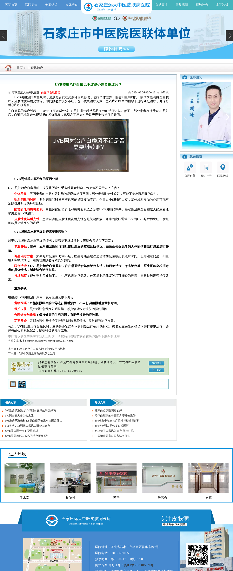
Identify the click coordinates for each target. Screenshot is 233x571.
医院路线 (223, 169)
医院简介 (31, 4)
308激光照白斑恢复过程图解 (112, 425)
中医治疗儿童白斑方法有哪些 (112, 435)
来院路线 (222, 4)
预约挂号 (202, 4)
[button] (3, 35)
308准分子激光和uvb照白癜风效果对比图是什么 (33, 420)
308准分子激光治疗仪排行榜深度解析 (117, 420)
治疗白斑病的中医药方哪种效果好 (115, 415)
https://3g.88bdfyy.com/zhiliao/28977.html (50, 340)
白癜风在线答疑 (50, 92)
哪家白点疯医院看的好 (108, 410)
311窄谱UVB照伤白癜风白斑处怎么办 (27, 425)
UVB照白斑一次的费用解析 (21, 430)
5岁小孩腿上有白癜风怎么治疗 (37, 353)
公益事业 (161, 4)
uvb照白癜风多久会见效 (19, 415)
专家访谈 (51, 4)
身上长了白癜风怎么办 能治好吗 (114, 430)
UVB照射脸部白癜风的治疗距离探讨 (27, 435)
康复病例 (182, 4)
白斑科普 (190, 169)
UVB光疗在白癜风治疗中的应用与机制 (42, 348)
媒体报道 (71, 4)
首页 (20, 67)
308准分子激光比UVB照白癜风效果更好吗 (30, 410)
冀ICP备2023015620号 (139, 565)
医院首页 (11, 4)
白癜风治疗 (35, 67)
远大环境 (17, 453)
